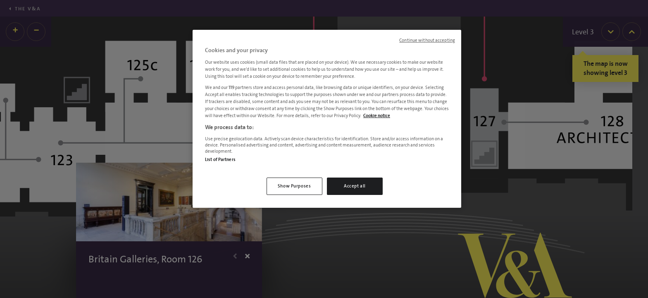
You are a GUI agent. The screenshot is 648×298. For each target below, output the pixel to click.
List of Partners (220, 159)
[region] (327, 119)
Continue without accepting (427, 40)
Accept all (355, 186)
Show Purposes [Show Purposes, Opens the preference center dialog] (294, 186)
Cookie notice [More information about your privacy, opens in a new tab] (376, 116)
